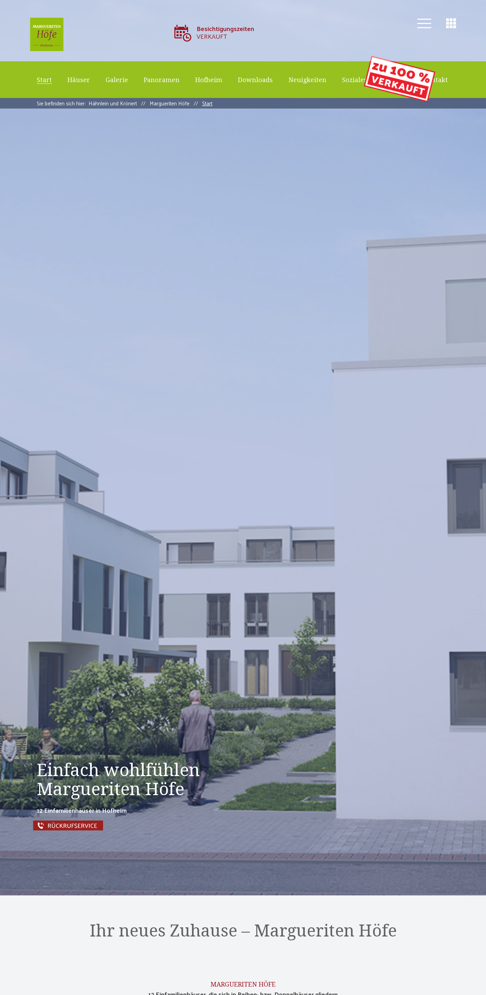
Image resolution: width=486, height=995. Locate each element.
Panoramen (162, 80)
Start (44, 80)
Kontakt (435, 80)
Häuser (78, 80)
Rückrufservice (116, 825)
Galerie (117, 80)
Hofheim (208, 80)
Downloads (255, 80)
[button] (424, 23)
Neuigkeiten (307, 80)
